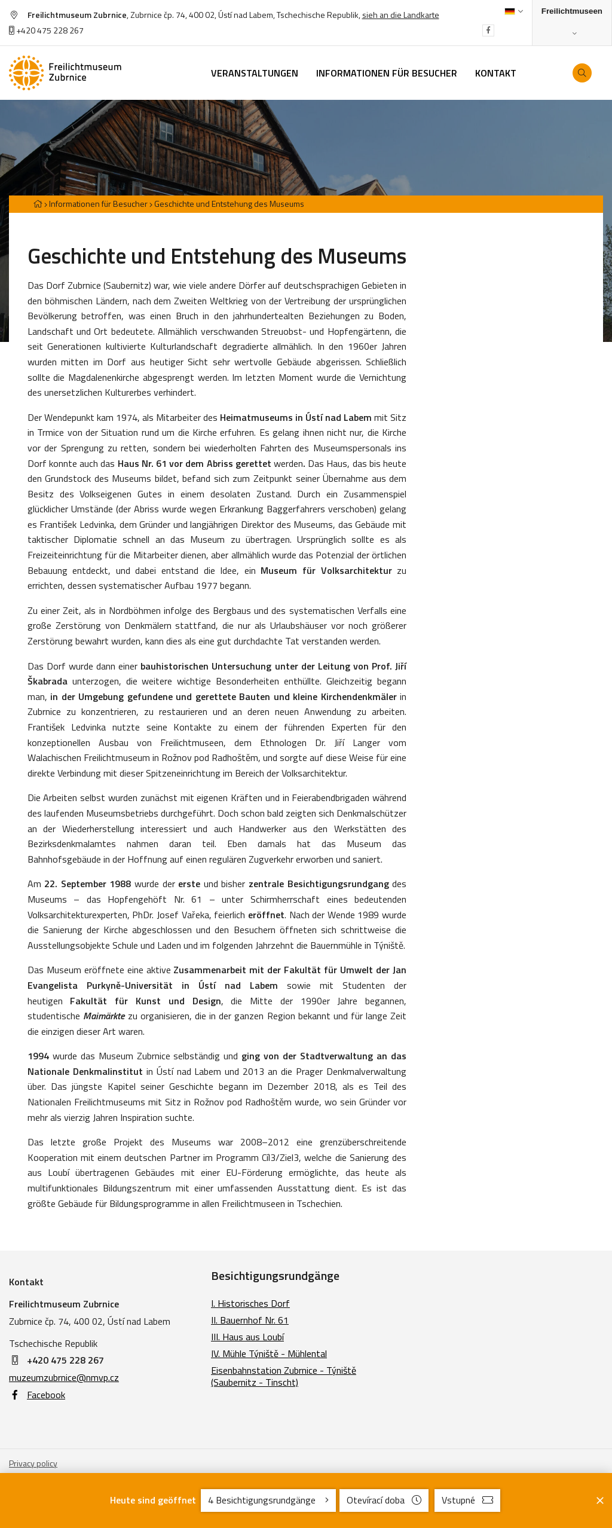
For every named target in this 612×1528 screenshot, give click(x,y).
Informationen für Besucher (98, 203)
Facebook (37, 1395)
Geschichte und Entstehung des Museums (229, 203)
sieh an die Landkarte (400, 14)
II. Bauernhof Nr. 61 (250, 1320)
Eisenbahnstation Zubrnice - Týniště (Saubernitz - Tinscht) (283, 1376)
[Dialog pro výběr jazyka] (513, 11)
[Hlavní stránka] (37, 203)
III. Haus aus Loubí (247, 1337)
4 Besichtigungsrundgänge (268, 1500)
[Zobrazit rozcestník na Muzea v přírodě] (572, 23)
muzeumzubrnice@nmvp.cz (64, 1377)
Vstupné (467, 1500)
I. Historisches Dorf (250, 1303)
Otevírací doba (384, 1500)
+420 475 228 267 (46, 30)
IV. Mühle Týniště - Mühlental (269, 1353)
